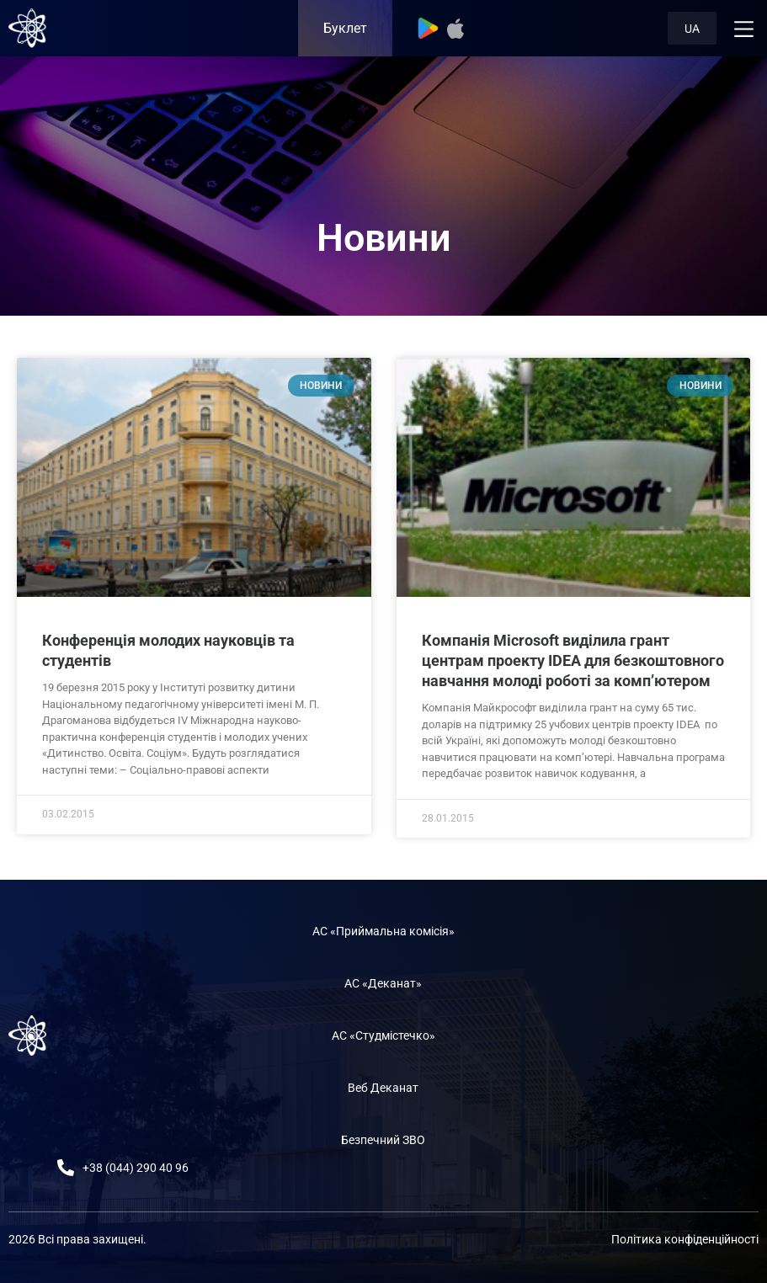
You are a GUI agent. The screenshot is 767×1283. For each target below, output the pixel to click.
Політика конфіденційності (685, 1239)
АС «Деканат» (383, 983)
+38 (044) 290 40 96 (136, 1167)
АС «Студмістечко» (383, 1035)
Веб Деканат (383, 1087)
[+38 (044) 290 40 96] (65, 1167)
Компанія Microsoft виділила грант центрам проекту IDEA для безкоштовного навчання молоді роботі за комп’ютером (573, 660)
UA (692, 28)
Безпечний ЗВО (383, 1140)
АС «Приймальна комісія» (383, 931)
